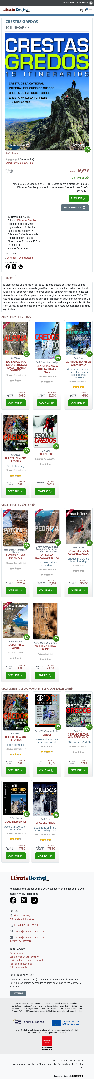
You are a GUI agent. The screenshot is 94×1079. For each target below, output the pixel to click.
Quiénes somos (17, 953)
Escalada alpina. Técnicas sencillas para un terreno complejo (15, 366)
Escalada (12, 257)
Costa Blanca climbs (16, 646)
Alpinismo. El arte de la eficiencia (78, 363)
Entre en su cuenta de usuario (77, 2)
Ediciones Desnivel (27, 220)
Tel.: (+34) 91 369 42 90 (24, 925)
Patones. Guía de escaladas (15, 557)
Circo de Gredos (45, 822)
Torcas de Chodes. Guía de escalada (78, 552)
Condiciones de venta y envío (25, 956)
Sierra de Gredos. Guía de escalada (78, 736)
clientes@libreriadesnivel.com (27, 931)
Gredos (47, 734)
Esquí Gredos (45, 454)
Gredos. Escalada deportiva (15, 460)
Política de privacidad (21, 963)
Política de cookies (19, 967)
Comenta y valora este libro (19, 162)
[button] (81, 10)
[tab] (8, 278)
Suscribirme (17, 993)
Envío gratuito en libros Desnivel (26, 960)
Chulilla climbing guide (45, 648)
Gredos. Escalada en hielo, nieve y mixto (47, 368)
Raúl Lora (11, 153)
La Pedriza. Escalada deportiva (47, 556)
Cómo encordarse (15, 821)
